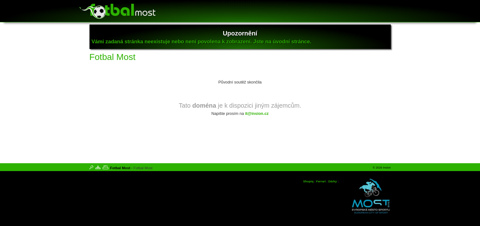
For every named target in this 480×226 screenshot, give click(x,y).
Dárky (332, 181)
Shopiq (308, 181)
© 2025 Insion (382, 167)
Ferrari (321, 181)
